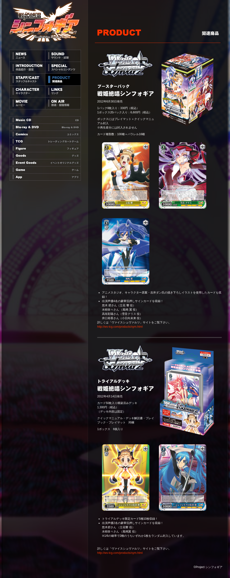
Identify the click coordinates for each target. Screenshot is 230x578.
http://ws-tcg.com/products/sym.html (120, 326)
